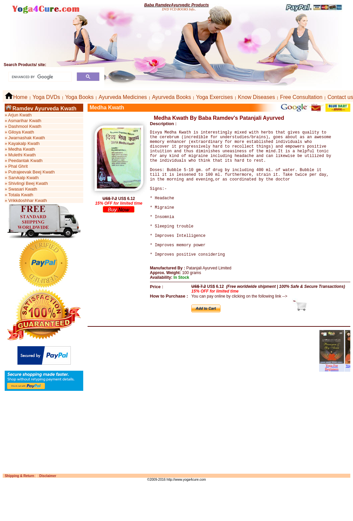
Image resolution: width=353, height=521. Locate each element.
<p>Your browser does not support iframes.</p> (219, 380)
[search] (39, 77)
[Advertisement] (162, 456)
